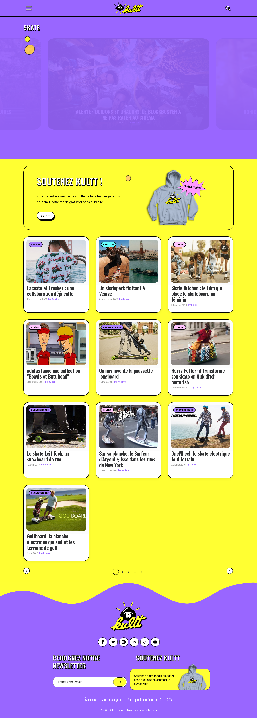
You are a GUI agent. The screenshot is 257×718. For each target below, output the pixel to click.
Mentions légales (111, 699)
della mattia (151, 710)
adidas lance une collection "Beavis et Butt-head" (53, 373)
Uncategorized (112, 327)
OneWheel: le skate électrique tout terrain (200, 456)
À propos (90, 699)
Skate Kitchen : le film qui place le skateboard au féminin (196, 293)
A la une (35, 244)
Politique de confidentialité (144, 699)
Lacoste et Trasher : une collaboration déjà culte (50, 290)
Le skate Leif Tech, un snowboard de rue (48, 456)
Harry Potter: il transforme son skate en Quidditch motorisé (198, 376)
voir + (45, 215)
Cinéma (179, 244)
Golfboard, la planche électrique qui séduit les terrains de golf (51, 541)
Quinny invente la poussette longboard (126, 373)
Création (108, 244)
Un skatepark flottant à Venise (122, 290)
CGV (169, 699)
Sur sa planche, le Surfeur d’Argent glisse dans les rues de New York (127, 458)
